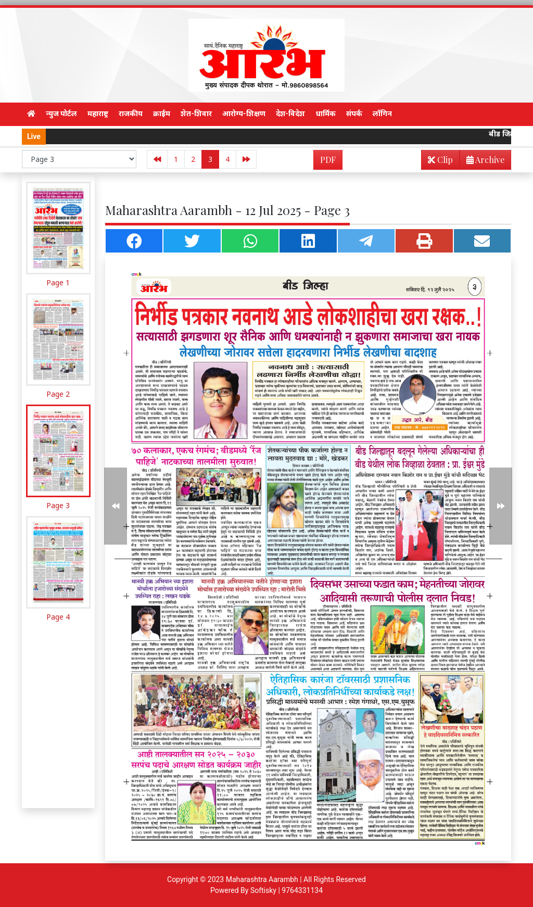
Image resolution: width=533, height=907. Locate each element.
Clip (440, 159)
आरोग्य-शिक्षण (243, 113)
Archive (482, 161)
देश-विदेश (291, 113)
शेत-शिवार (196, 113)
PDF (328, 159)
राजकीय (131, 113)
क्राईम (161, 113)
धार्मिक (325, 113)
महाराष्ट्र (97, 113)
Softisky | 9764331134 (286, 890)
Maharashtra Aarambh (262, 879)
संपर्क (354, 113)
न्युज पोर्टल (61, 113)
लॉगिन (382, 113)
